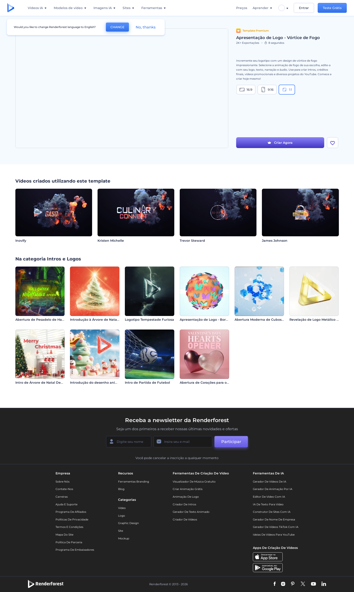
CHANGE (117, 27)
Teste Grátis (332, 8)
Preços (241, 8)
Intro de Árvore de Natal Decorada (43, 383)
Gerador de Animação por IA (272, 489)
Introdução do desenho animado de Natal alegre (110, 383)
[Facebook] (275, 584)
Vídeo (122, 508)
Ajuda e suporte (66, 504)
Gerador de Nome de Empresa (274, 519)
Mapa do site (64, 534)
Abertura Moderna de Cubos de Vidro (265, 320)
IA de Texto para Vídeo (268, 504)
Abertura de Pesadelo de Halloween (45, 320)
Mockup (123, 538)
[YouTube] (313, 584)
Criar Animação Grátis (188, 489)
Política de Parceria (69, 542)
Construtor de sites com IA (272, 511)
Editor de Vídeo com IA (269, 496)
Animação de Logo (186, 496)
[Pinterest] (293, 584)
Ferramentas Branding (133, 481)
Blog (121, 489)
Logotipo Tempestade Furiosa (149, 320)
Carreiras (62, 496)
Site (120, 530)
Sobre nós (63, 481)
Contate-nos (64, 489)
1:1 (287, 89)
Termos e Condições (69, 527)
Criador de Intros (184, 504)
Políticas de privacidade (72, 519)
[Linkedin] (323, 584)
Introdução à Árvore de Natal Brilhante (102, 320)
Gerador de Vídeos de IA (269, 481)
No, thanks (146, 27)
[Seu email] (183, 441)
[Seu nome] (128, 441)
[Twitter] (302, 584)
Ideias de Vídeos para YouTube (274, 534)
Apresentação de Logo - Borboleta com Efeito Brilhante (225, 320)
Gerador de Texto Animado (191, 511)
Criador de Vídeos (185, 519)
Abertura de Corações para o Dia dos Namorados (220, 383)
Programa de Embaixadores (75, 549)
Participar (231, 441)
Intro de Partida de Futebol (147, 383)
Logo (121, 515)
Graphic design (128, 523)
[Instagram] (283, 584)
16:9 (245, 89)
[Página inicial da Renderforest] (10, 8)
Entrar (304, 8)
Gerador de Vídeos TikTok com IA (275, 527)
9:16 (267, 89)
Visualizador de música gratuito (194, 481)
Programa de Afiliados (71, 511)
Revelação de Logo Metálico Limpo (318, 320)
